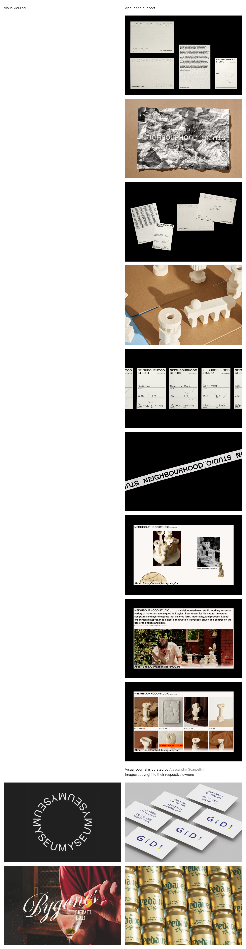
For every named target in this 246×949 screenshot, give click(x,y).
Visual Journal (15, 8)
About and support (140, 8)
